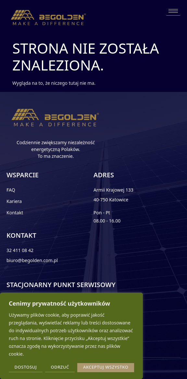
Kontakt (14, 212)
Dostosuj (26, 367)
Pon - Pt (102, 212)
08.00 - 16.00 (107, 221)
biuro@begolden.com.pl (32, 260)
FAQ (10, 190)
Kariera (14, 201)
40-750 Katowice (111, 199)
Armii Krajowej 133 (113, 190)
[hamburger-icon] (173, 11)
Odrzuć (60, 367)
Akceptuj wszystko (106, 367)
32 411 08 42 (19, 250)
